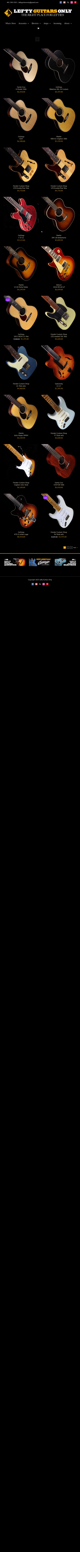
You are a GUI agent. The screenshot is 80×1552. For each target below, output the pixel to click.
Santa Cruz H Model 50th (21, 88)
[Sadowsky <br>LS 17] (58, 346)
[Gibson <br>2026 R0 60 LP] (58, 248)
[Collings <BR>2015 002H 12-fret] (21, 297)
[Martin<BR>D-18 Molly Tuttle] (21, 248)
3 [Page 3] (71, 547)
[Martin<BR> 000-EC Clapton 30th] (58, 99)
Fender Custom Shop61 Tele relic (21, 385)
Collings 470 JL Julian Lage (21, 533)
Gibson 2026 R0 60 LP (59, 286)
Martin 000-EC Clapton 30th (59, 137)
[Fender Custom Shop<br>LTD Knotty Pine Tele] (21, 149)
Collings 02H (21, 137)
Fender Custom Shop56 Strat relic (59, 533)
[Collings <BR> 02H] (21, 99)
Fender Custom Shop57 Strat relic (59, 434)
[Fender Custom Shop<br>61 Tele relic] (21, 346)
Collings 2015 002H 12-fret (21, 335)
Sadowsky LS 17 (59, 385)
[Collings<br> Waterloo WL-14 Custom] (58, 50)
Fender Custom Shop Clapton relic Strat (21, 483)
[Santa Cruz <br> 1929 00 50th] (58, 445)
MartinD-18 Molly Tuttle (21, 286)
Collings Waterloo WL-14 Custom (58, 88)
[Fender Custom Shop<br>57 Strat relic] (58, 396)
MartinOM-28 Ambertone (59, 236)
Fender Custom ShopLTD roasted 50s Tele (59, 335)
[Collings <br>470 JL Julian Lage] (21, 495)
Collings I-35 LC (21, 236)
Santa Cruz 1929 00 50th (59, 483)
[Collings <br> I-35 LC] (21, 198)
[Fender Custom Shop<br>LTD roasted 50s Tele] (58, 297)
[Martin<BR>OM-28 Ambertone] (58, 198)
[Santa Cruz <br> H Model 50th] (21, 50)
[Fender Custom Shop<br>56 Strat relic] (58, 495)
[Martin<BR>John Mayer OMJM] (21, 396)
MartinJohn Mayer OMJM (21, 434)
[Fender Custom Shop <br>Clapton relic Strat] (21, 445)
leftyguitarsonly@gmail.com (28, 2)
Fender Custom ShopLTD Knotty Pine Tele (21, 187)
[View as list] (42, 39)
